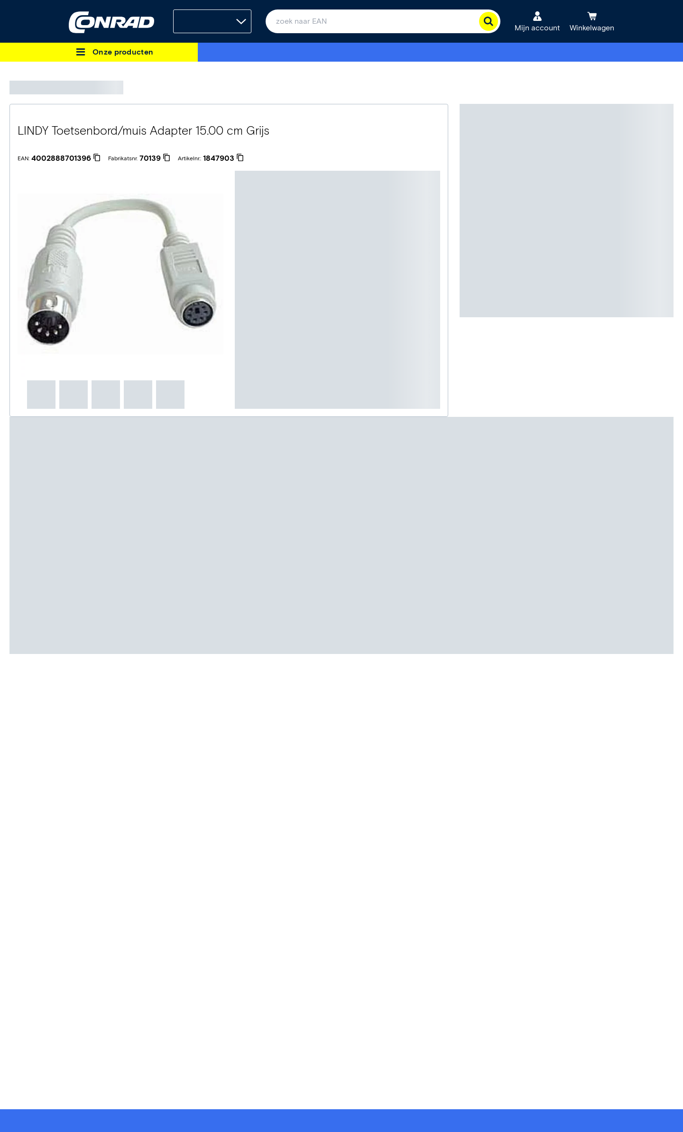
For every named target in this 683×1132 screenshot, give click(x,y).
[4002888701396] (66, 158)
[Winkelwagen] (592, 21)
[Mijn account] (537, 21)
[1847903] (223, 158)
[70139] (154, 158)
